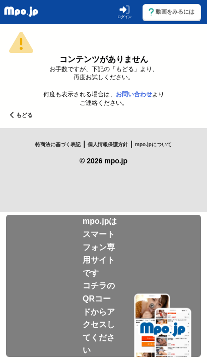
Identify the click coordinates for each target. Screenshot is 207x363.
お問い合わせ (134, 94)
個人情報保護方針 (108, 144)
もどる (21, 114)
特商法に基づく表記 (58, 144)
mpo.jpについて (153, 144)
